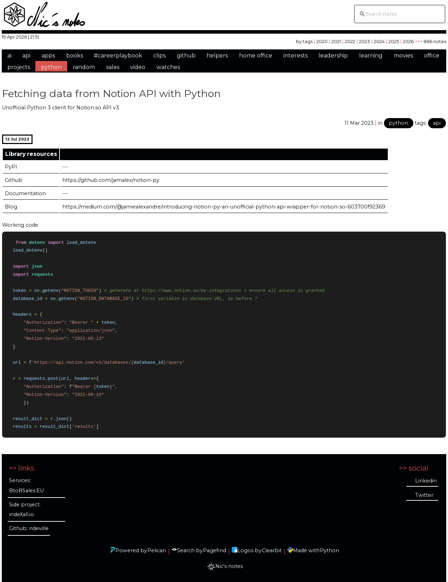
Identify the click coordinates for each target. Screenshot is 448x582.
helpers (217, 55)
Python (329, 550)
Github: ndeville (29, 528)
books (74, 55)
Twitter (424, 495)
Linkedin (426, 481)
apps (48, 55)
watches (168, 67)
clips (159, 55)
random (84, 67)
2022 (350, 41)
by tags (304, 41)
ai (9, 55)
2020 (322, 41)
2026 (408, 41)
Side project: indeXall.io (25, 509)
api (26, 55)
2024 (379, 41)
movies (403, 55)
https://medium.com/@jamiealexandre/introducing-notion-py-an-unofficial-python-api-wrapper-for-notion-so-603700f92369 (223, 207)
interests (296, 55)
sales (112, 67)
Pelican (156, 550)
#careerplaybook (118, 55)
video (137, 67)
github (186, 55)
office (431, 55)
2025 (393, 41)
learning (371, 55)
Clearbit (272, 550)
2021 (336, 41)
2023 (364, 41)
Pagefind (214, 550)
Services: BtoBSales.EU (26, 485)
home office (255, 55)
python (51, 67)
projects (18, 67)
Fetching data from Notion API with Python (111, 93)
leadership (333, 55)
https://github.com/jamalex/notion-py (110, 180)
